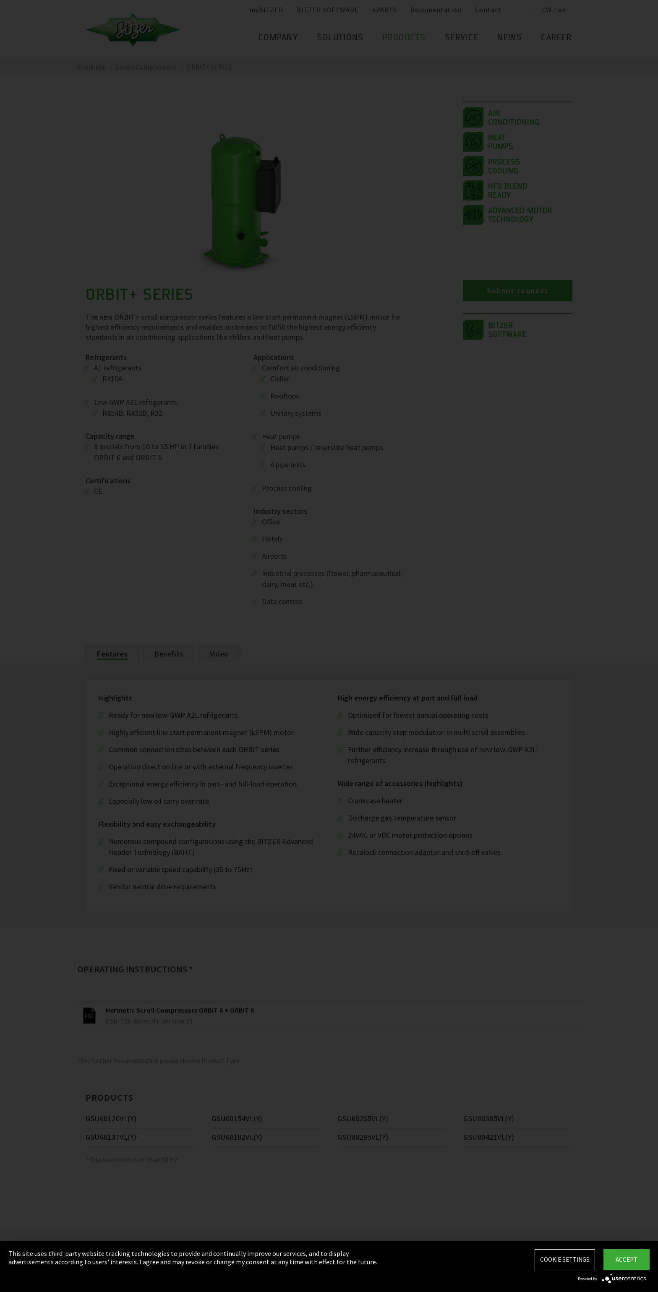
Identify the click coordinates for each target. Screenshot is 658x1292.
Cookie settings (565, 1259)
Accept (626, 1259)
